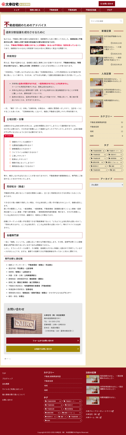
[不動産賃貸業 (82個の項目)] (98, 150)
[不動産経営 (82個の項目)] (98, 154)
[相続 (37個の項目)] (115, 166)
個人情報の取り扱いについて (13, 394)
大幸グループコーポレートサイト (99, 410)
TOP (4, 372)
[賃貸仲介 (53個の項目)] (99, 166)
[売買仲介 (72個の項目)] (115, 154)
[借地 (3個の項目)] (116, 170)
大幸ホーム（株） (93, 417)
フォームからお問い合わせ (43, 340)
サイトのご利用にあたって (12, 388)
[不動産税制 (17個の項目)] (99, 170)
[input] (106, 21)
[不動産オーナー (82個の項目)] (114, 150)
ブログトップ (7, 378)
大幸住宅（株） (92, 413)
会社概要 (5, 383)
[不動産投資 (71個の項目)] (98, 158)
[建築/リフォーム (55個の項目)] (114, 162)
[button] (121, 21)
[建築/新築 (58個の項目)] (97, 162)
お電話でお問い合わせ (43, 348)
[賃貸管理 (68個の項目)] (115, 158)
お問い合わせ (107, 3)
